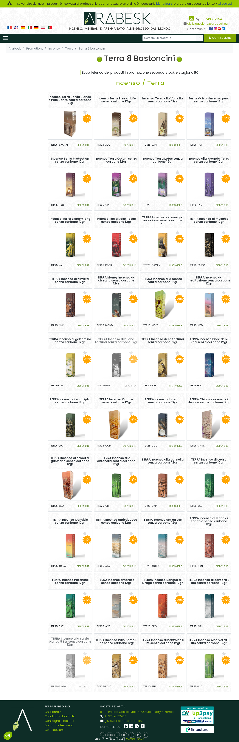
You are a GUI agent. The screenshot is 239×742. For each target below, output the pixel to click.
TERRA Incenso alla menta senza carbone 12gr (162, 281)
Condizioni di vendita (60, 716)
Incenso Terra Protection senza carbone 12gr (70, 160)
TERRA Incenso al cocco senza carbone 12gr (163, 401)
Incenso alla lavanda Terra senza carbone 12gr (208, 160)
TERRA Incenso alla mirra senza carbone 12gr (70, 281)
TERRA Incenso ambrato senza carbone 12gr (116, 581)
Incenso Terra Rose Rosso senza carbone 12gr (116, 220)
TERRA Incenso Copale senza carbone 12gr (116, 401)
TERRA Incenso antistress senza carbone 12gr (163, 521)
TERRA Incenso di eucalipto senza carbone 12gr (70, 401)
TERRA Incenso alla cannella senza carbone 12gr (163, 461)
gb (110, 735)
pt (145, 735)
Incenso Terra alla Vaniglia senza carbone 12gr (162, 100)
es (117, 735)
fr (103, 735)
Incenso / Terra (139, 83)
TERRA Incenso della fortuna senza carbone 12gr (162, 341)
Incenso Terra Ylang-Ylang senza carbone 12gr (70, 220)
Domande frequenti (59, 725)
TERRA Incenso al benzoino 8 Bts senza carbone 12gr (162, 642)
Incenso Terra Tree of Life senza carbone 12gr (116, 100)
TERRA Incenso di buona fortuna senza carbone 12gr (116, 341)
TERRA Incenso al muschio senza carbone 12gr (209, 220)
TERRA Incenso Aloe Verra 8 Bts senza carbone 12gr (208, 642)
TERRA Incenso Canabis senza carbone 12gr (70, 521)
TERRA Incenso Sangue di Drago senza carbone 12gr (162, 581)
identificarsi (165, 3)
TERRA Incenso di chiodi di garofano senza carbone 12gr (69, 461)
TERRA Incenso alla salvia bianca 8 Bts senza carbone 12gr (70, 641)
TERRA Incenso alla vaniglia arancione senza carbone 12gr (162, 220)
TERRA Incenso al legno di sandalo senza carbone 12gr (209, 521)
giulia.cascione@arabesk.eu (207, 23)
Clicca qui (225, 3)
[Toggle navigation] (5, 38)
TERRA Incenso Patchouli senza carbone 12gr (70, 581)
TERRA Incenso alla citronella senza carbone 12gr (116, 461)
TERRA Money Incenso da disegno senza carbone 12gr (116, 280)
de (131, 735)
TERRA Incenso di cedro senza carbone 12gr (208, 461)
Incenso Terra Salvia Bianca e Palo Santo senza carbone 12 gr (70, 100)
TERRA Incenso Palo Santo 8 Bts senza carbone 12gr (116, 642)
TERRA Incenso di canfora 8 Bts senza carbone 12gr (208, 581)
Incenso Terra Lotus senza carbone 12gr (162, 160)
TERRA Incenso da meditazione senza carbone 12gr (208, 280)
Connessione (220, 38)
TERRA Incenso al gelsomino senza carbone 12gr (70, 341)
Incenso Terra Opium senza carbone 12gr (116, 160)
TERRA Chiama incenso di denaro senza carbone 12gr (209, 401)
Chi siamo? (53, 712)
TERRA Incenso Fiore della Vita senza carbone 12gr (209, 341)
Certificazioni (54, 730)
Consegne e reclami (59, 721)
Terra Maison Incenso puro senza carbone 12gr (208, 100)
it (124, 735)
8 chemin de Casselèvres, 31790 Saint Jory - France (137, 712)
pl (138, 735)
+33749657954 (211, 19)
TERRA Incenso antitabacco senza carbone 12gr (116, 521)
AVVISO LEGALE (135, 739)
